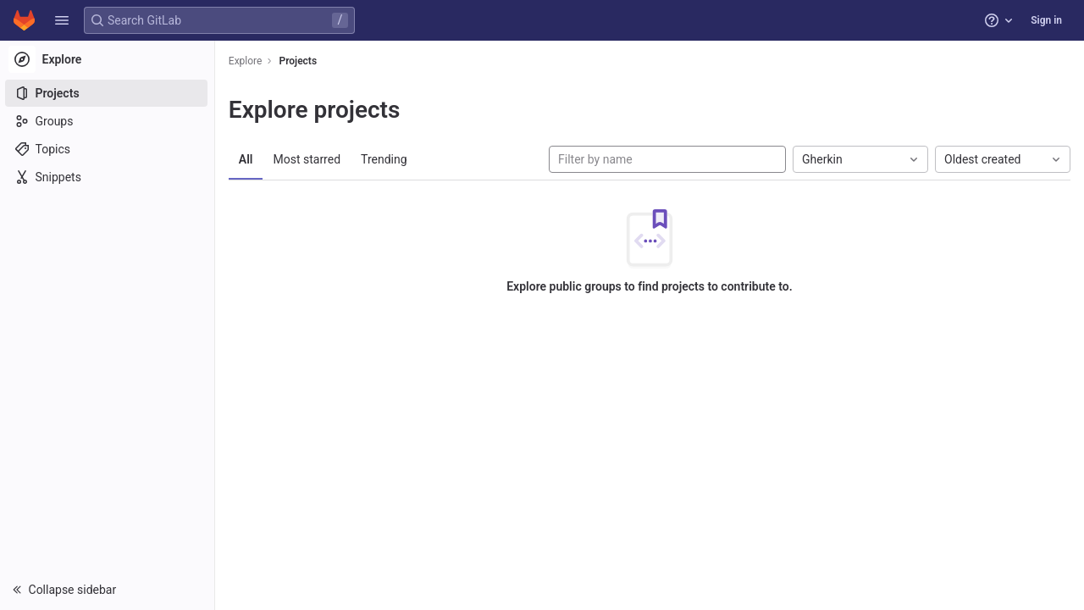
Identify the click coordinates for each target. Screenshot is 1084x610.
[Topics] (108, 149)
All (248, 159)
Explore (247, 61)
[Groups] (108, 121)
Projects (300, 61)
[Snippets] (108, 177)
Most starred (309, 159)
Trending (385, 159)
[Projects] (108, 93)
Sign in (1046, 20)
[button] (61, 20)
